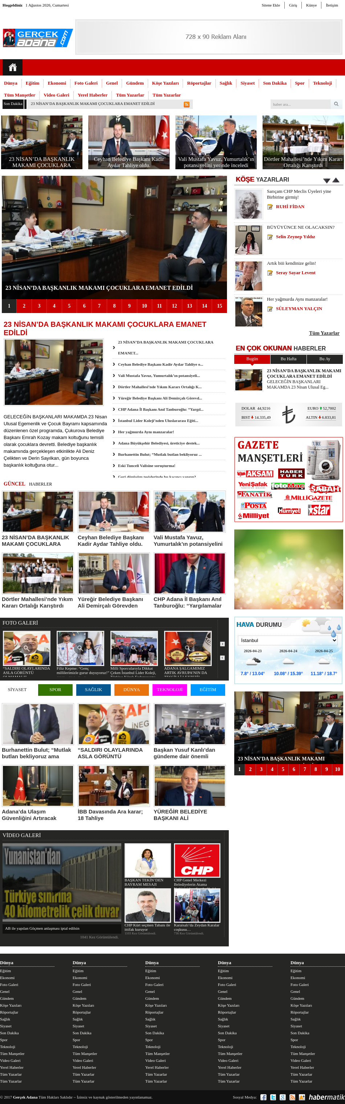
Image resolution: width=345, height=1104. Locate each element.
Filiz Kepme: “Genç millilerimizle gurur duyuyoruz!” (83, 653)
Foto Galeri (86, 83)
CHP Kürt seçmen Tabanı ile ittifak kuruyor (148, 910)
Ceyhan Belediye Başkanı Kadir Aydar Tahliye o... (160, 364)
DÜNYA (131, 689)
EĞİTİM (208, 689)
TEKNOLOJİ (170, 689)
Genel (112, 83)
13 (189, 306)
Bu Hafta (289, 358)
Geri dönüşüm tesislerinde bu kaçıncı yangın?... (158, 477)
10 (144, 306)
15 (219, 306)
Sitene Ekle (271, 5)
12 (174, 306)
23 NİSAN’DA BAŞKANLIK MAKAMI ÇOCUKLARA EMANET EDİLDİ (93, 103)
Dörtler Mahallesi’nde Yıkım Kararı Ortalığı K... (160, 387)
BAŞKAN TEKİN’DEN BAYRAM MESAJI (148, 864)
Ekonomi (57, 83)
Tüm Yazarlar (130, 95)
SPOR (55, 689)
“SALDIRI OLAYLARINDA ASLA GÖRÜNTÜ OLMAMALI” (26, 655)
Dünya (10, 83)
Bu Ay (325, 358)
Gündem (134, 83)
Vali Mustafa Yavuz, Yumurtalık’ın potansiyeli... (159, 375)
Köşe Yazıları (165, 83)
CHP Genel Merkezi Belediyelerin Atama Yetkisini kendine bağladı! (197, 867)
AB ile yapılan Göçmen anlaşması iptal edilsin (42, 928)
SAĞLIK (93, 689)
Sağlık (226, 83)
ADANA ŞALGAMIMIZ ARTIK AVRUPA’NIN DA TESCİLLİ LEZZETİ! (188, 655)
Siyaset (247, 83)
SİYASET (17, 689)
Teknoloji (322, 83)
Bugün (252, 358)
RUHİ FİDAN (290, 206)
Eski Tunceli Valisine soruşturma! (146, 465)
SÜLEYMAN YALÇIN (299, 308)
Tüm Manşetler (19, 95)
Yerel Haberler (92, 95)
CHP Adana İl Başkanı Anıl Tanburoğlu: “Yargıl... (160, 409)
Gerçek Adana (25, 1097)
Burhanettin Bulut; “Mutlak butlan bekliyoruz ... (160, 454)
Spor (300, 83)
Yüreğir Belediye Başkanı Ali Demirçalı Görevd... (160, 398)
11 (159, 306)
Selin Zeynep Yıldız (295, 236)
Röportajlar (199, 83)
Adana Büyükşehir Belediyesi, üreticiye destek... (159, 443)
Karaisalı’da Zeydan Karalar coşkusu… (197, 910)
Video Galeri (56, 95)
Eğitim (33, 83)
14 (204, 306)
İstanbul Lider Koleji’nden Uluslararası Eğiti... (158, 420)
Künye (311, 5)
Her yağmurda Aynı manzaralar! (146, 432)
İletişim (332, 5)
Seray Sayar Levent (296, 272)
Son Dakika (275, 83)
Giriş (293, 5)
